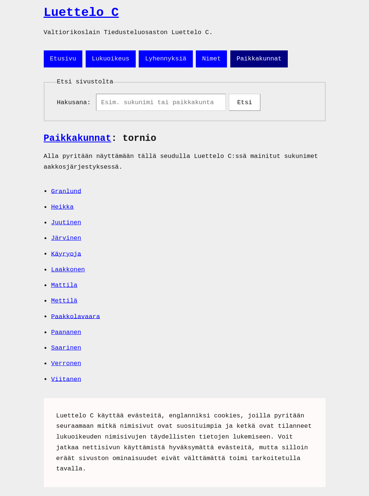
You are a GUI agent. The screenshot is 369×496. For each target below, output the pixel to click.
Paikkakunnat (259, 58)
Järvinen (66, 239)
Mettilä (64, 302)
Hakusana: (75, 103)
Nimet (211, 58)
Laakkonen (68, 271)
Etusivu (63, 58)
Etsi (244, 103)
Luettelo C (81, 12)
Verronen (66, 365)
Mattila (64, 286)
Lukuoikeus (110, 58)
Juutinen (66, 224)
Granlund (66, 192)
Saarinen (66, 349)
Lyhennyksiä (165, 58)
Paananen (66, 334)
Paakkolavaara (75, 318)
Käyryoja (66, 255)
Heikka (62, 208)
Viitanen (66, 380)
